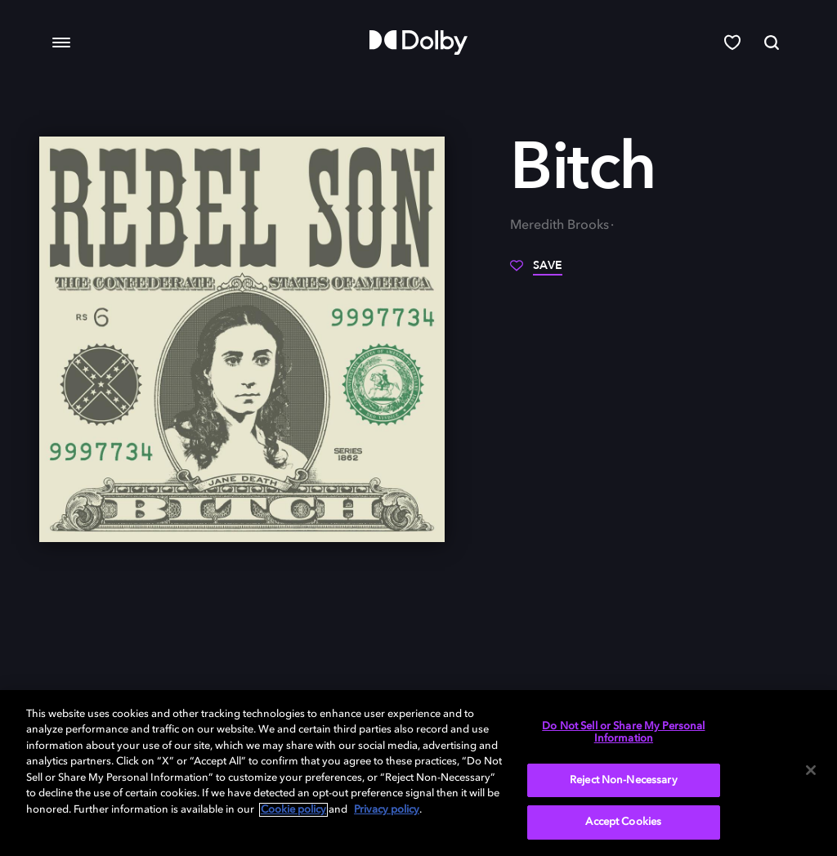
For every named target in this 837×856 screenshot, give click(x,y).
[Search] (772, 42)
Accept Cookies (623, 822)
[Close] (811, 770)
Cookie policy (293, 809)
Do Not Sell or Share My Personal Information (623, 733)
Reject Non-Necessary (624, 780)
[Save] (536, 271)
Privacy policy (386, 809)
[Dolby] (418, 42)
